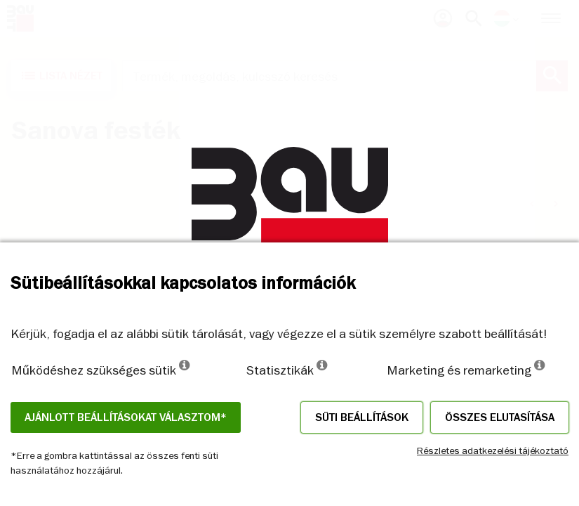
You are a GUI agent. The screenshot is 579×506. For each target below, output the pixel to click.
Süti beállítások (361, 417)
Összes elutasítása (499, 417)
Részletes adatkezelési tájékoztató (492, 450)
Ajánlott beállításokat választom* (126, 417)
